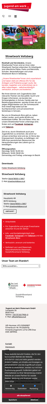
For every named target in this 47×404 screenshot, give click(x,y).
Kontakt (8, 344)
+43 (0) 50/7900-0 (20, 315)
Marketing (35, 387)
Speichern (13, 400)
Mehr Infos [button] (9, 381)
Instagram (28, 124)
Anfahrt (10, 211)
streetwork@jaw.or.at (16, 181)
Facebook (19, 124)
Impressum (10, 347)
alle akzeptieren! (23, 395)
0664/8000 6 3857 (16, 179)
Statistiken (23, 387)
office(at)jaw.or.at (19, 317)
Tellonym (9, 127)
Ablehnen (34, 400)
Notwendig (11, 387)
